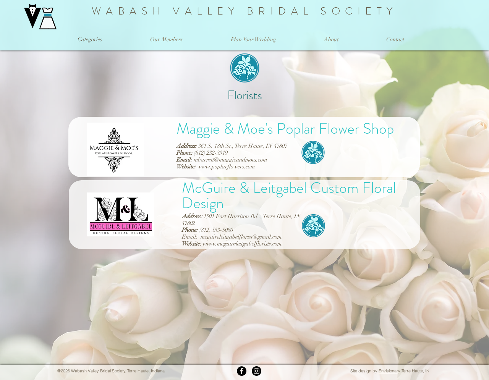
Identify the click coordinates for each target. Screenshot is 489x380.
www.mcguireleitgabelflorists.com (242, 243)
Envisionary (389, 371)
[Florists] (313, 156)
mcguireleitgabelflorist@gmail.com (241, 236)
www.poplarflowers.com (226, 166)
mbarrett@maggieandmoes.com (230, 159)
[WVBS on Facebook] (241, 371)
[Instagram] (256, 371)
